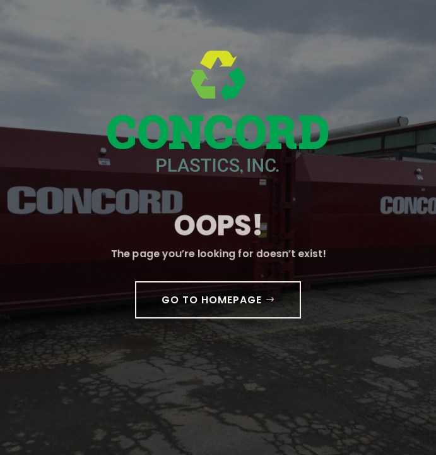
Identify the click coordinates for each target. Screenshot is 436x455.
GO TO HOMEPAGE (212, 300)
